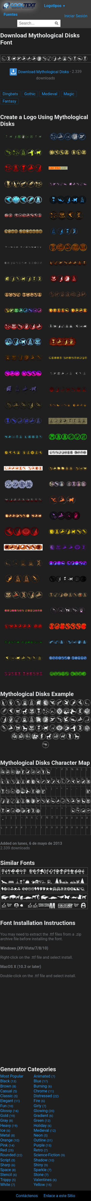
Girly (40, 1106)
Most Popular (11, 1076)
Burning (43, 1086)
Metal (7, 1135)
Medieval (49, 94)
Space (8, 1169)
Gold (7, 1115)
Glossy (9, 1110)
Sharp (7, 1165)
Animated (44, 1076)
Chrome (44, 1091)
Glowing (44, 1110)
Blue (41, 1081)
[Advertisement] (45, 1021)
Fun (6, 1106)
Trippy (8, 1179)
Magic (69, 94)
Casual (8, 1091)
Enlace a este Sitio (59, 1195)
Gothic (29, 94)
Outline (43, 1140)
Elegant (10, 1100)
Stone (41, 1174)
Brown (8, 1086)
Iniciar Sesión (75, 16)
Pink (7, 1145)
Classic (9, 1096)
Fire (39, 1100)
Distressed (46, 1096)
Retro (41, 1150)
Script (7, 1160)
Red (7, 1150)
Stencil (8, 1174)
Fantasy (9, 101)
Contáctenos (27, 1195)
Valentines (45, 1179)
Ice (5, 1130)
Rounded (11, 1155)
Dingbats (10, 94)
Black (8, 1081)
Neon (41, 1135)
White (7, 1184)
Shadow (44, 1160)
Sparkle (42, 1169)
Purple (42, 1145)
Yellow (43, 1184)
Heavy (8, 1125)
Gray (6, 1120)
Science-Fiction (49, 1155)
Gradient (43, 1115)
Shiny (41, 1165)
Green (42, 1120)
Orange (9, 1140)
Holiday (43, 1125)
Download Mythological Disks (39, 72)
